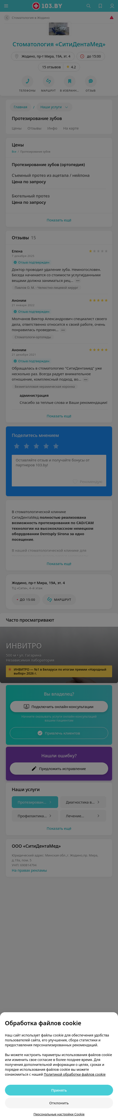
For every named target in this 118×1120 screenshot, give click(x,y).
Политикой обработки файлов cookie (75, 1074)
